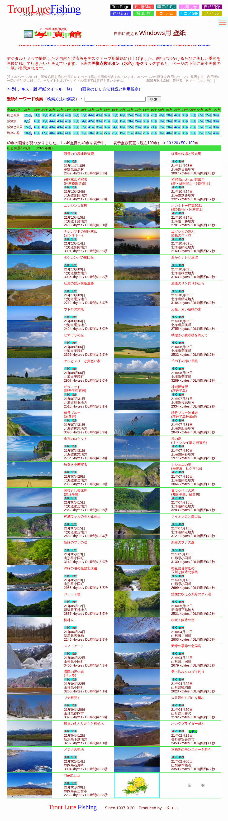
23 (138, 127)
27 (201, 115)
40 (68, 121)
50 (183, 143)
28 (154, 115)
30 (146, 121)
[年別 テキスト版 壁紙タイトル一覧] (39, 89)
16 (122, 115)
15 (122, 121)
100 (191, 143)
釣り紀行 (121, 13)
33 (115, 115)
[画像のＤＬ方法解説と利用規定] (110, 89)
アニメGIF (189, 13)
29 (208, 121)
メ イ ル (212, 13)
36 (146, 115)
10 (169, 143)
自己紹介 (212, 7)
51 (37, 115)
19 (122, 133)
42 (177, 115)
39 (216, 115)
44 (91, 115)
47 (60, 115)
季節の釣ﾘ (166, 7)
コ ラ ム (166, 13)
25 (130, 115)
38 (45, 115)
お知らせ (189, 7)
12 (27, 115)
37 (84, 115)
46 (37, 121)
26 (169, 121)
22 (130, 127)
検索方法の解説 (61, 98)
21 (154, 127)
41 (52, 115)
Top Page (120, 7)
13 (122, 127)
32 (76, 115)
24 (138, 115)
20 (169, 115)
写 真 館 (143, 13)
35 (185, 115)
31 (177, 121)
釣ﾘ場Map (143, 7)
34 (84, 121)
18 (27, 133)
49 (68, 115)
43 (99, 115)
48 (60, 127)
